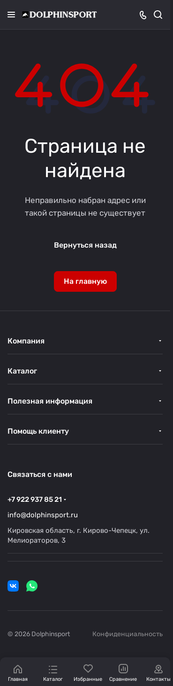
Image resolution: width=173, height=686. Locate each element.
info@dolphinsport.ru (43, 515)
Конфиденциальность (127, 634)
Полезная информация (50, 401)
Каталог (22, 370)
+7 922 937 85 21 (35, 499)
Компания (26, 340)
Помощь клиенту (38, 431)
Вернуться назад (85, 245)
